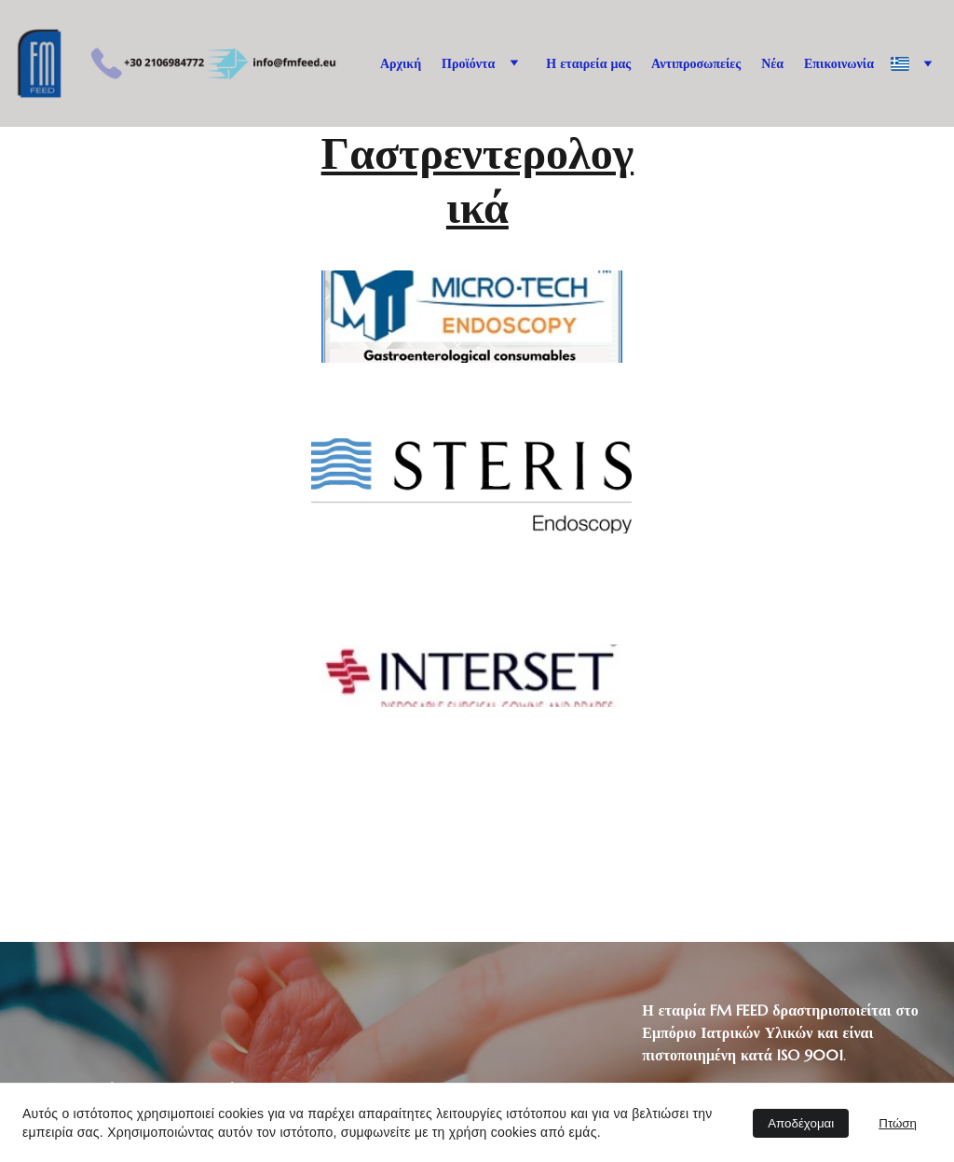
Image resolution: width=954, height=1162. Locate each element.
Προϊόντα (468, 63)
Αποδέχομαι (801, 1123)
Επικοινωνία (839, 63)
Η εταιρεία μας (588, 63)
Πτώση (898, 1123)
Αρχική (400, 63)
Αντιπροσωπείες (696, 63)
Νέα (772, 63)
